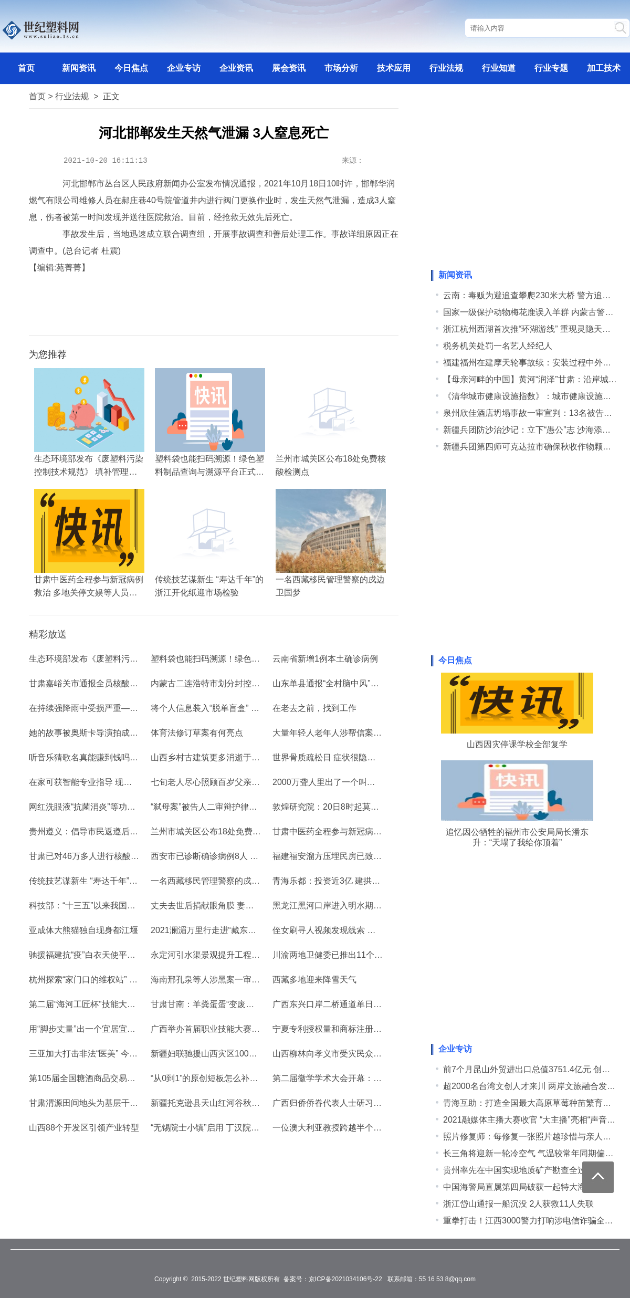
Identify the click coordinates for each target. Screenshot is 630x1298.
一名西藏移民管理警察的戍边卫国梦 (218, 880)
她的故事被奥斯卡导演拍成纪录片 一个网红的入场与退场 (135, 732)
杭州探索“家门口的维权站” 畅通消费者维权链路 (117, 979)
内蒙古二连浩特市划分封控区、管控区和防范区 (239, 683)
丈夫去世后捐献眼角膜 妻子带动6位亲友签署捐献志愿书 (255, 905)
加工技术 (604, 68)
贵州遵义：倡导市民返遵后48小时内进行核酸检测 (122, 831)
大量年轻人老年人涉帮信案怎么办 (335, 732)
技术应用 (394, 68)
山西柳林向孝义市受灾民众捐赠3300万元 (349, 1053)
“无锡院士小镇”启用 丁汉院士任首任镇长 (226, 1127)
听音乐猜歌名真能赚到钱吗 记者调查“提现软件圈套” (125, 757)
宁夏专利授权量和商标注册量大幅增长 (343, 1028)
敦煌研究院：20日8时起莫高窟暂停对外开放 (355, 806)
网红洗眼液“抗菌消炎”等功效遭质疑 (95, 806)
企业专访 (184, 68)
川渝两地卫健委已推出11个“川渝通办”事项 (351, 954)
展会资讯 (289, 68)
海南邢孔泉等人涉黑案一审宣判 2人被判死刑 (234, 979)
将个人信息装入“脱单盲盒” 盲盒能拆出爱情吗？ (239, 708)
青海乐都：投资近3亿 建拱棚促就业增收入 (351, 880)
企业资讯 (236, 68)
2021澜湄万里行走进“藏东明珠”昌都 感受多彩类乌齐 (248, 930)
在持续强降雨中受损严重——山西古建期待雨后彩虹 (125, 708)
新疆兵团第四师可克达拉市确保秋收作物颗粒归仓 (535, 446)
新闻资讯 (79, 68)
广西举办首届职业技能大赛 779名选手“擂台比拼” (241, 1028)
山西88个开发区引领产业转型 (84, 1127)
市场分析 (341, 68)
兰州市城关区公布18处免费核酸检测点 (223, 831)
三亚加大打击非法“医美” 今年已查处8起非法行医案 (123, 1053)
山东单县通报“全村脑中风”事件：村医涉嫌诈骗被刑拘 (371, 683)
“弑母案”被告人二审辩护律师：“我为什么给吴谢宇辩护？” (257, 806)
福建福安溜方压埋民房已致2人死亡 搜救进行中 (359, 856)
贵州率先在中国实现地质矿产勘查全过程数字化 (531, 1170)
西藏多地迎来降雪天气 (314, 979)
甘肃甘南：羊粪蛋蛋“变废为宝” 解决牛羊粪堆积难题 (247, 1004)
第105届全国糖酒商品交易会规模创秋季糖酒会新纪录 (128, 1078)
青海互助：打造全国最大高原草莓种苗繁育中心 (531, 1102)
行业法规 (446, 68)
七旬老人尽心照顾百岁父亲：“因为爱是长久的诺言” (246, 782)
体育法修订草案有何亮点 (197, 732)
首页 (26, 68)
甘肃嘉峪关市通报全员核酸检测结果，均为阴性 (117, 683)
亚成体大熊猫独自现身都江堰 (83, 930)
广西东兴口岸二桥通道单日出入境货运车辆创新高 (364, 1004)
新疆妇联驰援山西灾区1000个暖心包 (219, 1053)
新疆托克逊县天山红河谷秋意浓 (209, 1102)
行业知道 (499, 68)
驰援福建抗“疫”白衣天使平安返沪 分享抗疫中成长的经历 (133, 954)
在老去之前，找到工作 (314, 708)
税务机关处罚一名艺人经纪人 (497, 345)
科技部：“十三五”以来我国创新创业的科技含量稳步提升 (132, 905)
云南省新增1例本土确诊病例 (325, 658)
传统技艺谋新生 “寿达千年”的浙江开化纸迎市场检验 (125, 880)
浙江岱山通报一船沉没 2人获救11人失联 (518, 1203)
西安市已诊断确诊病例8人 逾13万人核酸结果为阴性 (247, 856)
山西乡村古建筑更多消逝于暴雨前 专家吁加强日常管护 (252, 757)
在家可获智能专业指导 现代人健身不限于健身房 (118, 782)
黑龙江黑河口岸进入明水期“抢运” (334, 905)
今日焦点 (131, 68)
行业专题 (551, 68)
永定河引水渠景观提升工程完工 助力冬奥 (227, 954)
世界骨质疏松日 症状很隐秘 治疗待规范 (346, 757)
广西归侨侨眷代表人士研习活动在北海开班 (352, 1102)
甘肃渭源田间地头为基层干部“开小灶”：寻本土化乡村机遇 (137, 1102)
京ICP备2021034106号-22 (345, 1279)
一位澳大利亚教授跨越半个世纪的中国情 (348, 1127)
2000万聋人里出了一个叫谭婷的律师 (340, 782)
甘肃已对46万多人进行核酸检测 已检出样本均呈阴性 (127, 856)
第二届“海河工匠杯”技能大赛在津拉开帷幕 (107, 1004)
